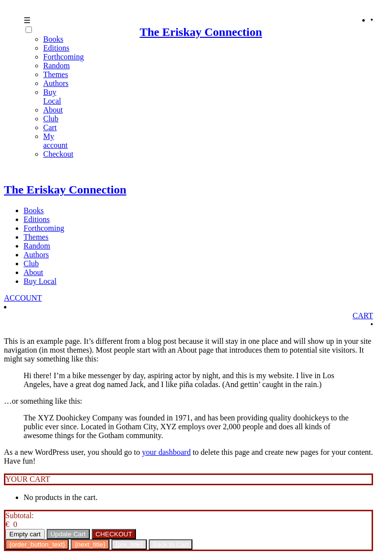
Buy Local (52, 96)
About (53, 110)
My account (55, 140)
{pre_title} (129, 544)
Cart (50, 127)
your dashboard (166, 452)
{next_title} (90, 544)
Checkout (58, 154)
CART (362, 315)
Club (50, 118)
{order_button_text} (37, 544)
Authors (56, 83)
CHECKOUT (114, 534)
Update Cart (68, 534)
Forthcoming (63, 57)
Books (34, 210)
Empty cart (25, 534)
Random (56, 65)
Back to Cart (170, 544)
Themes (55, 74)
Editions (37, 219)
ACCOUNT (23, 298)
